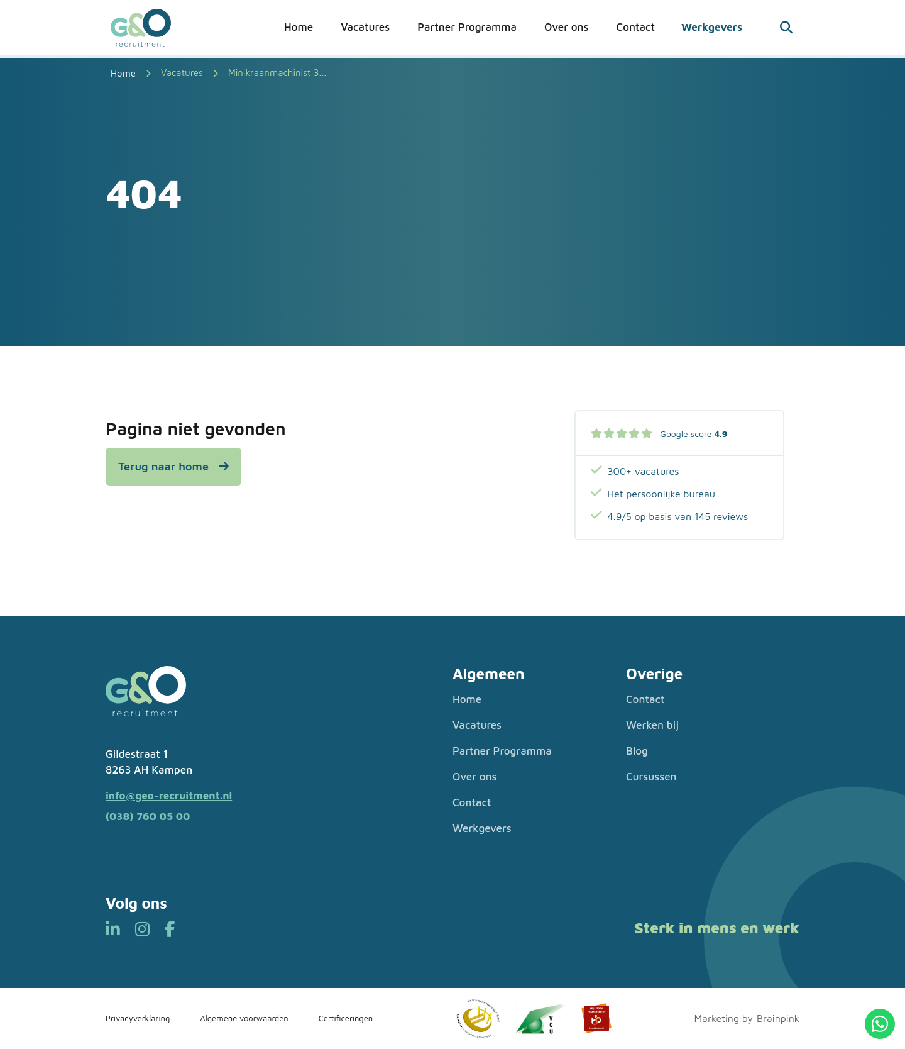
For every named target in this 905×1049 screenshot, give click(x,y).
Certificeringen (346, 1018)
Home (298, 27)
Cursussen (651, 776)
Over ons (566, 27)
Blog (637, 751)
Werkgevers (711, 27)
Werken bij (652, 725)
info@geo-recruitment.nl (169, 795)
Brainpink (778, 1018)
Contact (636, 27)
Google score (693, 433)
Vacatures (365, 27)
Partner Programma (467, 27)
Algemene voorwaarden (244, 1018)
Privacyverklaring (138, 1018)
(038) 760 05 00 (148, 816)
